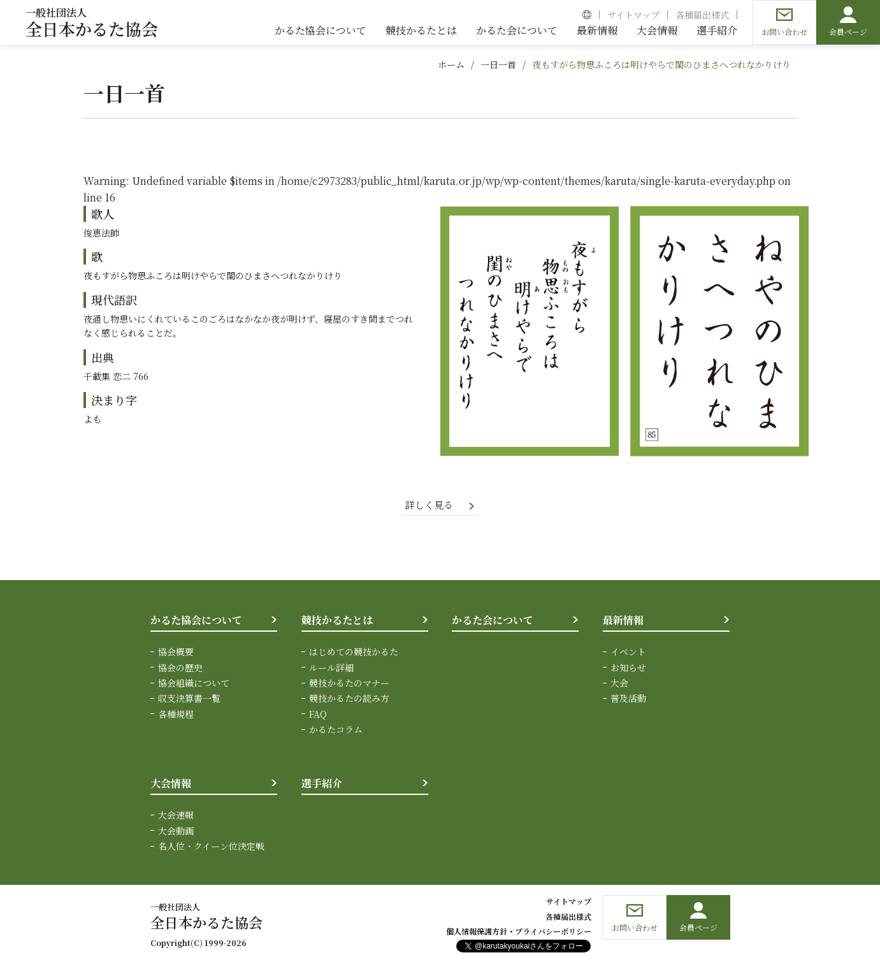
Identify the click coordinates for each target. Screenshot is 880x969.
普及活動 (628, 699)
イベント (628, 652)
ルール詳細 (331, 668)
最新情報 (623, 620)
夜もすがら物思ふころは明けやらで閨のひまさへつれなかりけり (661, 64)
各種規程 (176, 714)
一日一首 (498, 64)
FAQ (318, 714)
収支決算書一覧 (189, 699)
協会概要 (176, 652)
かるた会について (492, 620)
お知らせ (628, 668)
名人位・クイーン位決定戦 (211, 846)
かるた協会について (196, 620)
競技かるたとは (337, 620)
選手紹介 (321, 783)
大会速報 (176, 816)
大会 (619, 683)
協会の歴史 (180, 668)
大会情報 (170, 783)
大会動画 (176, 831)
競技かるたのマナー (349, 683)
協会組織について (193, 683)
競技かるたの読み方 (349, 699)
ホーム (451, 64)
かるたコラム (336, 730)
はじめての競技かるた (353, 652)
